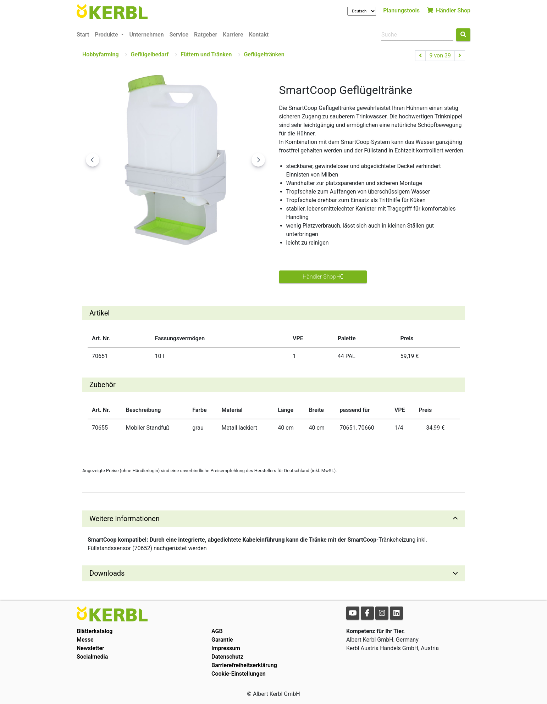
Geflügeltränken (264, 54)
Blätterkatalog (94, 631)
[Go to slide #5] (247, 260)
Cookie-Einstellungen (238, 673)
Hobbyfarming (100, 54)
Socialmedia (92, 656)
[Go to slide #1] (99, 260)
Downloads (107, 573)
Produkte (107, 34)
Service (179, 34)
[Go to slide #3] (173, 260)
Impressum (225, 648)
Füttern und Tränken (206, 54)
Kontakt (259, 34)
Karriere (233, 34)
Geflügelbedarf (149, 54)
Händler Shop (448, 10)
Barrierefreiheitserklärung (244, 665)
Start (83, 34)
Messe (85, 639)
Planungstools (401, 10)
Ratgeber (205, 34)
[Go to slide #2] (136, 260)
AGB (217, 631)
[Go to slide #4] (210, 260)
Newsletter (90, 648)
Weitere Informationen (124, 518)
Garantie (222, 639)
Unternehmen (146, 34)
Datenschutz (227, 656)
